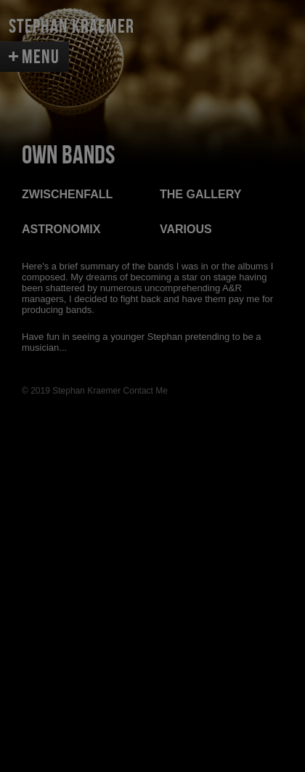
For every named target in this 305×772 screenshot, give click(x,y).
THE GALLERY (200, 194)
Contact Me (145, 391)
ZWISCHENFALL (67, 194)
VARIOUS (186, 229)
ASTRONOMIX (61, 229)
